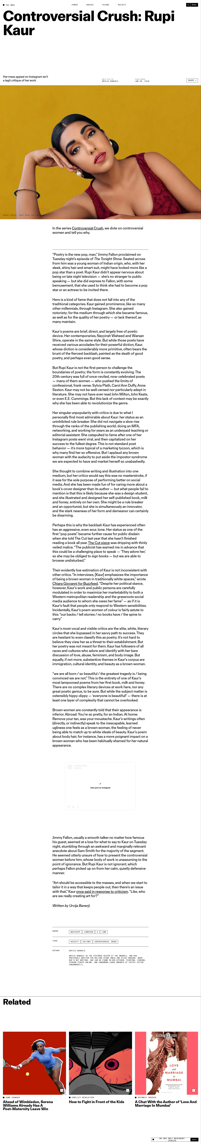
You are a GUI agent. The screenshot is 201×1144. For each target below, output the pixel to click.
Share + (192, 80)
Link (104, 932)
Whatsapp (75, 932)
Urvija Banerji (110, 81)
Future (105, 5)
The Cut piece (99, 543)
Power (75, 5)
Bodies (89, 5)
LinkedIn (88, 932)
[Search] (188, 5)
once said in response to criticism (102, 891)
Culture (87, 941)
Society (122, 5)
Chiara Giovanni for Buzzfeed (75, 583)
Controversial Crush (87, 228)
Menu (194, 5)
